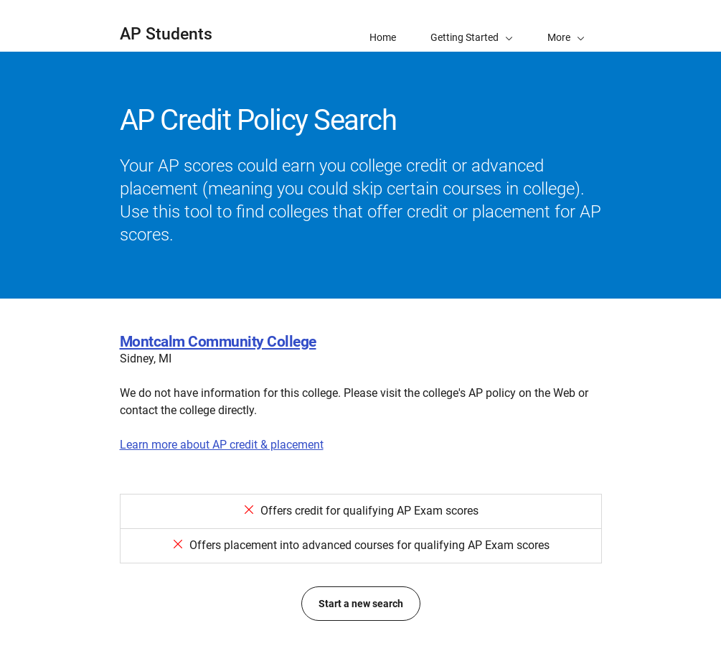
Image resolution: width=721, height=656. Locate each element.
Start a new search (361, 603)
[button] (566, 26)
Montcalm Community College (218, 341)
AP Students (166, 34)
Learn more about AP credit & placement (222, 444)
